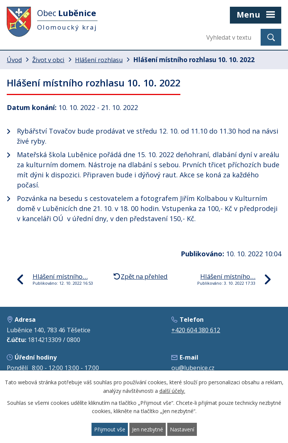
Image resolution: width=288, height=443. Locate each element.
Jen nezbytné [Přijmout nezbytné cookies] (147, 429)
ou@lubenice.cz (192, 368)
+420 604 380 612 (195, 330)
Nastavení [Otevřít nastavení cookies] (182, 429)
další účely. (172, 390)
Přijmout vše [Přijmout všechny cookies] (109, 429)
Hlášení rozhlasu (99, 60)
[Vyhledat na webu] (231, 37)
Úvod (14, 60)
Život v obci (48, 60)
